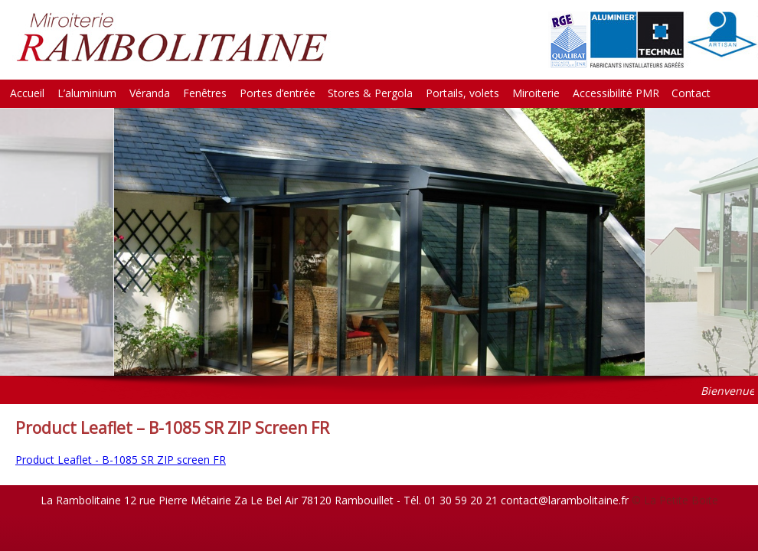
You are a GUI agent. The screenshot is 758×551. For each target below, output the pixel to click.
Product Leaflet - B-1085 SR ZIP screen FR (120, 459)
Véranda (149, 93)
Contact (691, 93)
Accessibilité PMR (616, 93)
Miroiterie (536, 93)
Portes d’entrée (277, 93)
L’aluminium (86, 93)
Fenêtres (205, 93)
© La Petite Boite (675, 500)
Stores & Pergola (370, 93)
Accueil (27, 93)
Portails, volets (462, 93)
